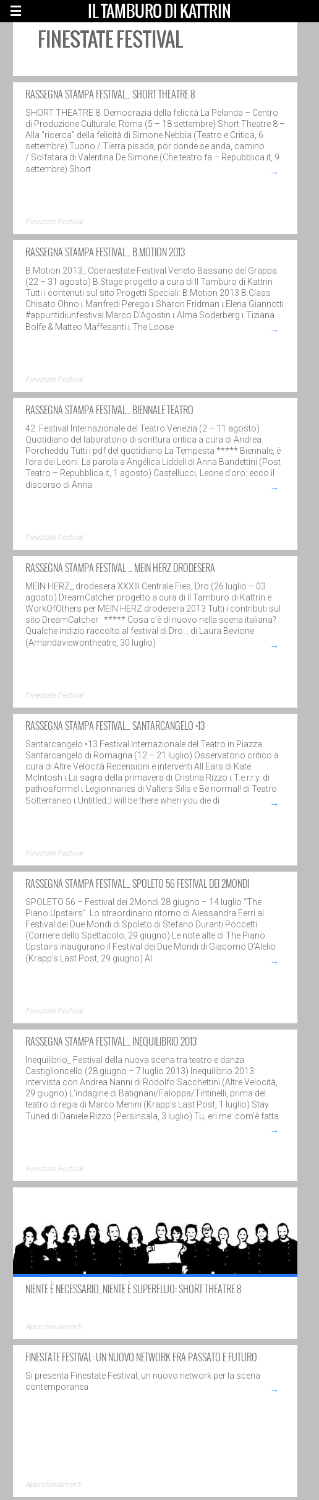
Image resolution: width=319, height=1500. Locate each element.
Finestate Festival (54, 221)
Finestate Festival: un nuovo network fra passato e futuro (141, 1357)
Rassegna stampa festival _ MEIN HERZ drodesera (120, 567)
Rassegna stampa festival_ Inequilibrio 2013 (111, 1041)
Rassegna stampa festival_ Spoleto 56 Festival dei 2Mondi (137, 883)
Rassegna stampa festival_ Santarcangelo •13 (115, 725)
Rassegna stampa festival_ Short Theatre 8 (110, 94)
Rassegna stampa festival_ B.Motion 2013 (105, 252)
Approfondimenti (53, 1326)
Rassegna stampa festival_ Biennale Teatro (109, 409)
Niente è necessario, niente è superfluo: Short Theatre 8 (133, 1288)
